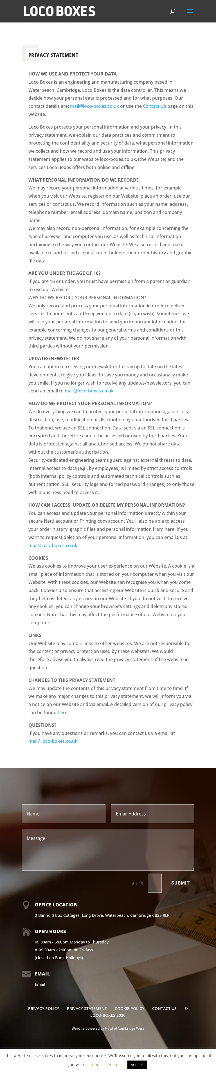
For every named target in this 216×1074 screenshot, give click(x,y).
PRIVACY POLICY (43, 1008)
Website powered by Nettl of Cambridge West (108, 1028)
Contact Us (154, 106)
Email (40, 984)
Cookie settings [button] (106, 1064)
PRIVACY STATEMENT (87, 1008)
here (63, 712)
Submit (180, 883)
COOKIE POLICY (129, 1008)
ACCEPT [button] (137, 1064)
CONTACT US (164, 1008)
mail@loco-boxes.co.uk (94, 106)
